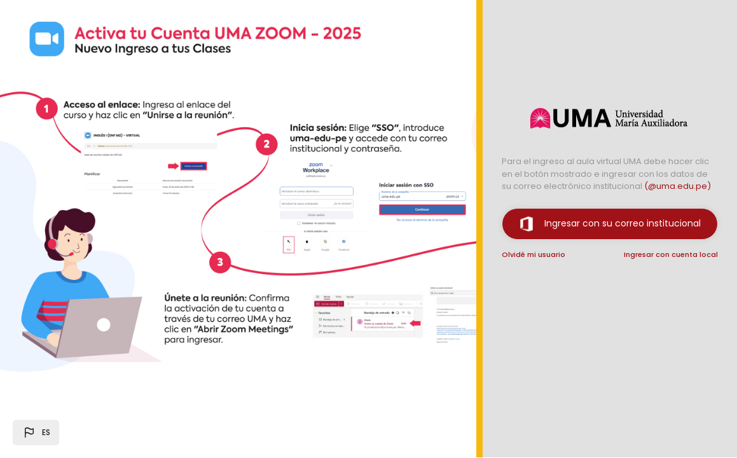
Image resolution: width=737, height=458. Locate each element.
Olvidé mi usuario (533, 254)
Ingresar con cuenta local (671, 254)
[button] (36, 432)
